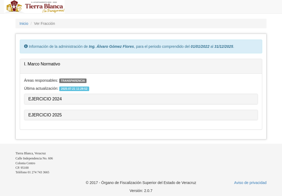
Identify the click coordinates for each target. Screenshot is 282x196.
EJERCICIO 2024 (45, 99)
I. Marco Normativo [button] (42, 64)
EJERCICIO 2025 (45, 115)
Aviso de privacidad (250, 183)
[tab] (141, 66)
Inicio (23, 23)
